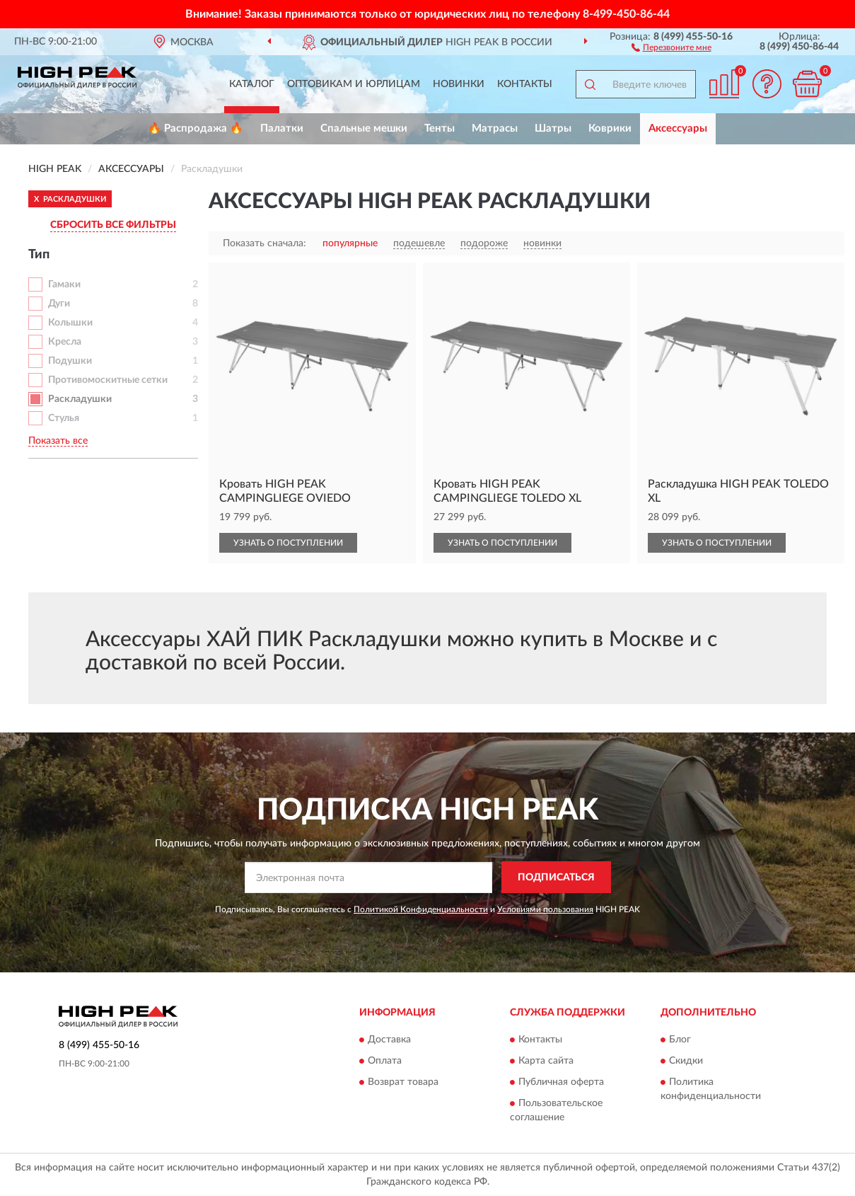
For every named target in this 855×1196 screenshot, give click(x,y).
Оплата (385, 1061)
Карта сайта (546, 1061)
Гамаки (64, 284)
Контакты (524, 84)
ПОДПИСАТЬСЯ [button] (556, 877)
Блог (680, 1040)
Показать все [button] (58, 441)
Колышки (70, 323)
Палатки (281, 128)
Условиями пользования (545, 909)
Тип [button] (39, 254)
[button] (671, 46)
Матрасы (495, 128)
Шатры (553, 128)
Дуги (59, 304)
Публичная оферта (561, 1083)
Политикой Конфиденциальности (421, 909)
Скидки (686, 1061)
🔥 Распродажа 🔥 (195, 128)
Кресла (64, 342)
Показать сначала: (264, 243)
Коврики (610, 128)
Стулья (63, 418)
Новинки (458, 84)
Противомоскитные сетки (108, 380)
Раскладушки (80, 399)
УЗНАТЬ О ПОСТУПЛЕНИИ (288, 543)
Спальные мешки (363, 128)
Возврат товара (403, 1083)
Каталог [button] (251, 84)
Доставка (389, 1040)
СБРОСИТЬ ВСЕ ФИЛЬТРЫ (113, 225)
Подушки (70, 361)
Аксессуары (677, 128)
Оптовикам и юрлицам (353, 84)
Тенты (439, 128)
